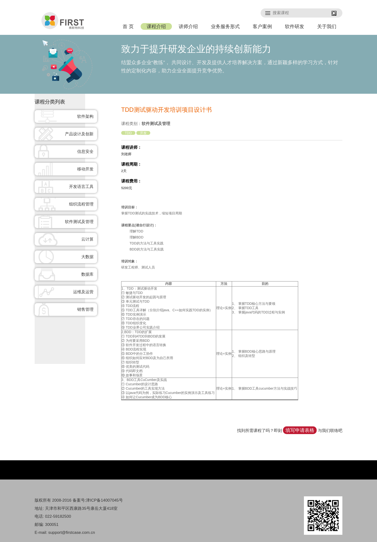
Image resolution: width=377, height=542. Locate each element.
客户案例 (262, 26)
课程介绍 (156, 26)
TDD (128, 133)
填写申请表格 (299, 430)
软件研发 (294, 26)
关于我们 (326, 26)
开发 (143, 133)
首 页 (128, 26)
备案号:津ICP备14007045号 (98, 500)
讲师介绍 (188, 26)
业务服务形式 (225, 26)
